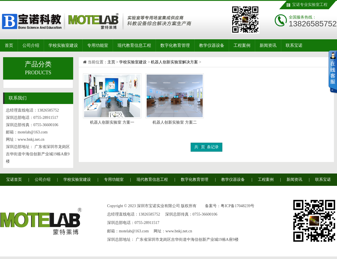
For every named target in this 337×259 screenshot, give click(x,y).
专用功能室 (97, 45)
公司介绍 (30, 45)
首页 (9, 45)
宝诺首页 (14, 179)
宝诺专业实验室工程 (309, 5)
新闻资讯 (268, 45)
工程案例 (242, 45)
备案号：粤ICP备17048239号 (229, 206)
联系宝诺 (294, 45)
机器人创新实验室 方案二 (175, 122)
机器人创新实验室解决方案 (174, 62)
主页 (111, 62)
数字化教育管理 (175, 45)
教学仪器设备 (211, 45)
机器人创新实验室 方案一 (112, 122)
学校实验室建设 (63, 45)
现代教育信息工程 (134, 45)
